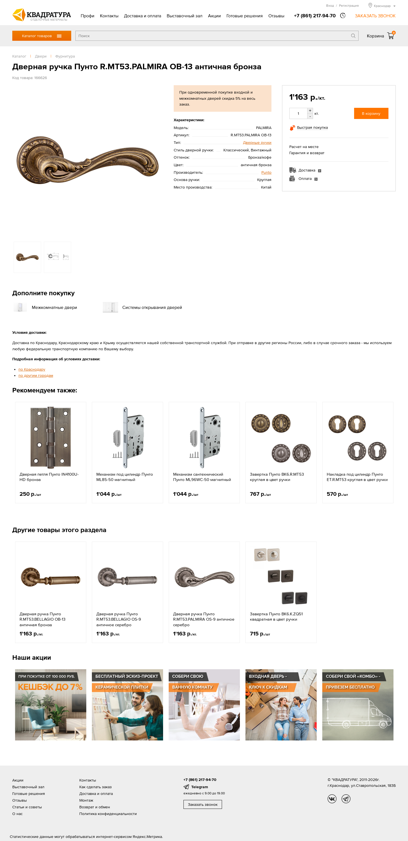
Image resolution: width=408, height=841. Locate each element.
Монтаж (86, 800)
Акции (214, 15)
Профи (87, 15)
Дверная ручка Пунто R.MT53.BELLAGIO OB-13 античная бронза (42, 619)
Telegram (199, 787)
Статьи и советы (27, 807)
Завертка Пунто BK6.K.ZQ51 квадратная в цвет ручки (276, 616)
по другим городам (35, 375)
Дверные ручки (257, 142)
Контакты (109, 15)
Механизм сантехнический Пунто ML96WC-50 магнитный (202, 477)
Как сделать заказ (95, 787)
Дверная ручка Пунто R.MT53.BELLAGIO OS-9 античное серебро (118, 619)
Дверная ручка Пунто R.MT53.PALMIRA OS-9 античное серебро (203, 619)
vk (332, 798)
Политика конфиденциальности (108, 813)
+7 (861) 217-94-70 (315, 15)
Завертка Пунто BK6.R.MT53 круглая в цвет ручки (277, 477)
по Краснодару (31, 369)
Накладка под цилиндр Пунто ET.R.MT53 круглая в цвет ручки (357, 477)
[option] (87, 160)
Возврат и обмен (94, 807)
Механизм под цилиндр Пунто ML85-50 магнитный (124, 477)
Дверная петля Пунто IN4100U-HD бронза (49, 477)
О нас (17, 813)
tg (346, 798)
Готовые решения (244, 15)
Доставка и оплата (142, 15)
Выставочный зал (184, 15)
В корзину (371, 113)
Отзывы (276, 15)
